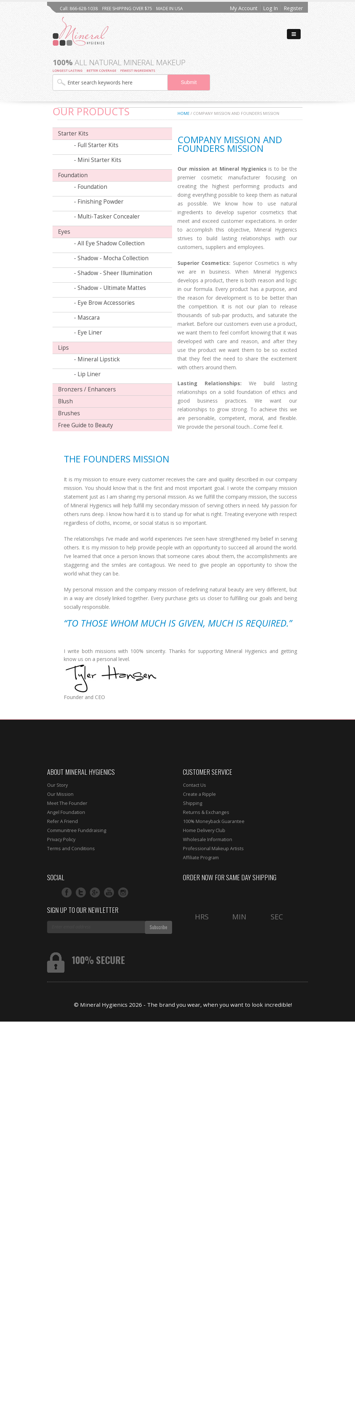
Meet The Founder (67, 803)
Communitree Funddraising (76, 830)
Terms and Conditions (71, 848)
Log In (270, 8)
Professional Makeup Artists (213, 848)
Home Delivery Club (204, 830)
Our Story (57, 785)
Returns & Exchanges (206, 812)
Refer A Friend (62, 821)
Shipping (192, 803)
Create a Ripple (199, 794)
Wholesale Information (207, 839)
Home (183, 113)
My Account (244, 8)
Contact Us (194, 785)
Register (293, 8)
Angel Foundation (66, 812)
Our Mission (60, 794)
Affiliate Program (201, 858)
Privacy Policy (61, 839)
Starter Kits (73, 133)
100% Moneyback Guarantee (214, 821)
